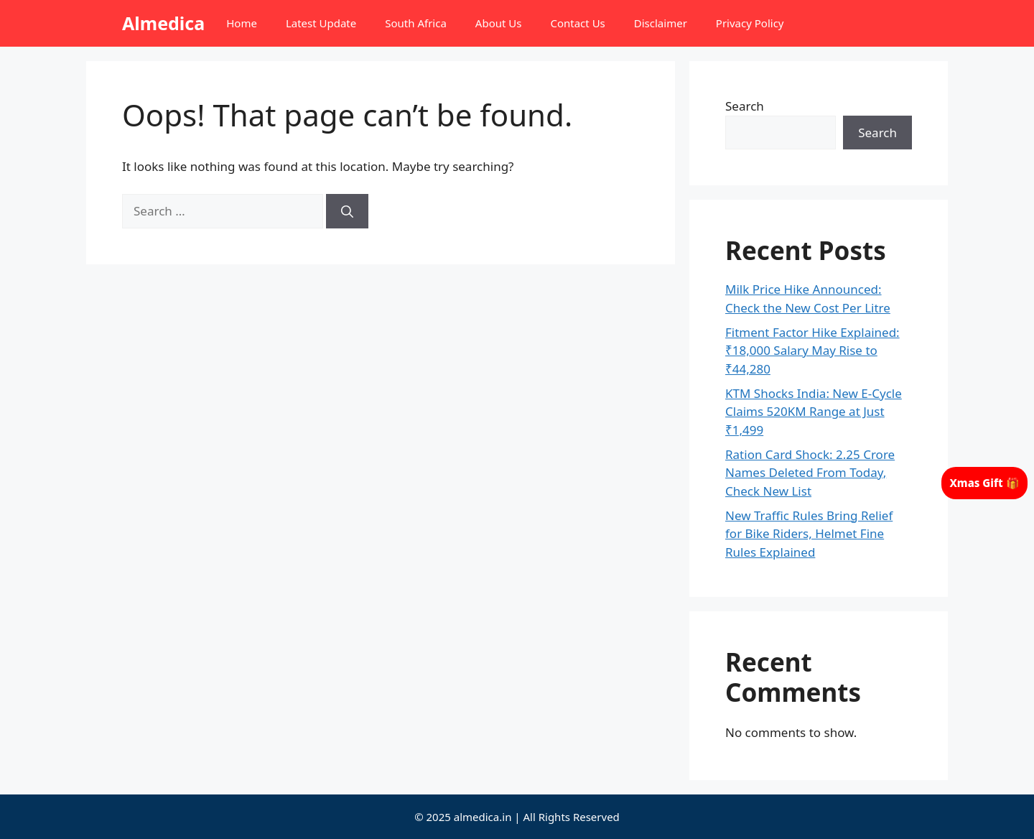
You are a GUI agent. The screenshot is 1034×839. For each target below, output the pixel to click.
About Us (498, 23)
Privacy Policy (750, 23)
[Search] (347, 211)
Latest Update (321, 23)
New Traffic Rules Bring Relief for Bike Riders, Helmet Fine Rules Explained (809, 533)
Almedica (163, 23)
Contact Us (577, 23)
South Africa (416, 23)
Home (241, 23)
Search (744, 106)
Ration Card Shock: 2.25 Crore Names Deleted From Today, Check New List (810, 472)
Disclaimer (660, 23)
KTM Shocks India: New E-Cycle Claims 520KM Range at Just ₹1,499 (813, 411)
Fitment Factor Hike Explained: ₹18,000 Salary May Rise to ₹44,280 (812, 350)
